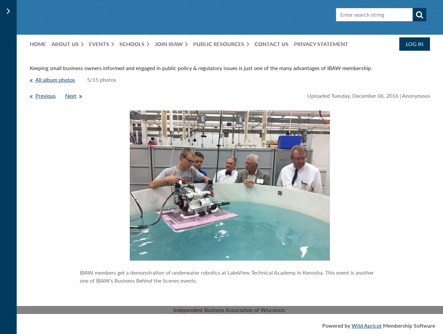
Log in (414, 44)
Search (419, 14)
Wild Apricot (367, 325)
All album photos (55, 79)
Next (70, 95)
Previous (45, 95)
